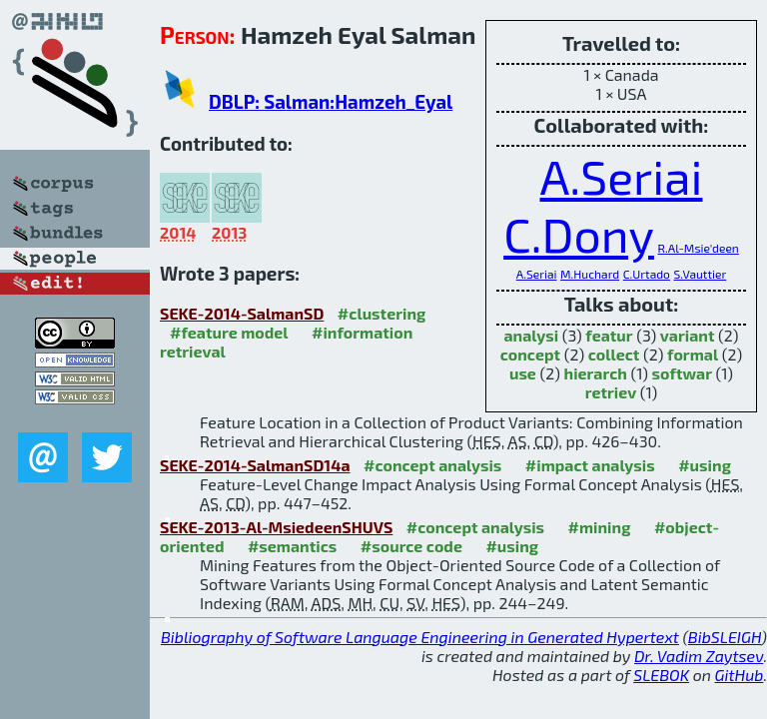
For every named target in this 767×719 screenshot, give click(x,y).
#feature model (229, 332)
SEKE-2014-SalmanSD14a (255, 464)
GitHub (739, 674)
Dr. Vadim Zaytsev (698, 655)
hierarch (595, 372)
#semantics (292, 545)
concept (530, 354)
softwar (682, 372)
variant (687, 335)
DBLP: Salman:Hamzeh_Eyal (330, 101)
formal (692, 354)
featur (608, 335)
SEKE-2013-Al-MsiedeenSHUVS (276, 526)
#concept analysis (432, 464)
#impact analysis (590, 464)
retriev (611, 391)
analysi (530, 335)
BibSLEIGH (724, 636)
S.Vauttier (700, 274)
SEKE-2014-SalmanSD (242, 313)
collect (614, 354)
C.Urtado (646, 274)
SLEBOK (661, 674)
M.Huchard (589, 274)
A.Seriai (621, 176)
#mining (599, 526)
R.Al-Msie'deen (698, 248)
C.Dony (578, 234)
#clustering (382, 313)
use (522, 372)
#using (704, 464)
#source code (411, 545)
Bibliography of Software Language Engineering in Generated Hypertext (420, 636)
